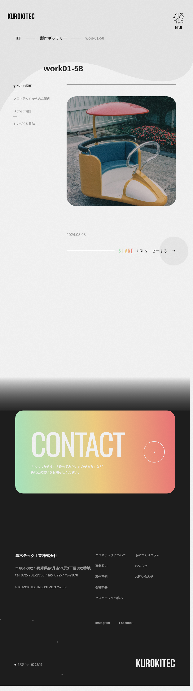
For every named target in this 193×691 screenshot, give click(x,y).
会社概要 (101, 587)
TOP (18, 38)
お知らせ (141, 565)
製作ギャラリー (53, 38)
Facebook (126, 622)
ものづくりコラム (147, 555)
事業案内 (101, 565)
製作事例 (101, 576)
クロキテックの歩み (109, 598)
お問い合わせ (144, 576)
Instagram (102, 622)
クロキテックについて (110, 555)
